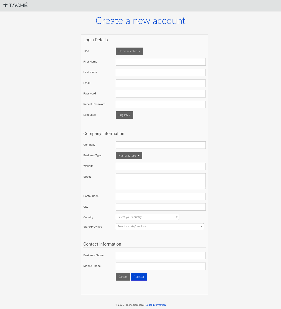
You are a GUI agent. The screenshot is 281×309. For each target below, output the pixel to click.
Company (90, 144)
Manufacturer (129, 155)
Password (90, 93)
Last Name (91, 72)
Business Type (93, 155)
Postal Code (91, 196)
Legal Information (155, 304)
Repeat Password (95, 104)
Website (89, 166)
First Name (91, 61)
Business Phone (94, 255)
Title (87, 51)
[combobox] (148, 217)
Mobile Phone (92, 266)
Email (87, 82)
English (125, 115)
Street (88, 176)
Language (90, 114)
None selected (130, 51)
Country (89, 217)
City (86, 206)
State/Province (93, 226)
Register (139, 276)
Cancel (123, 276)
